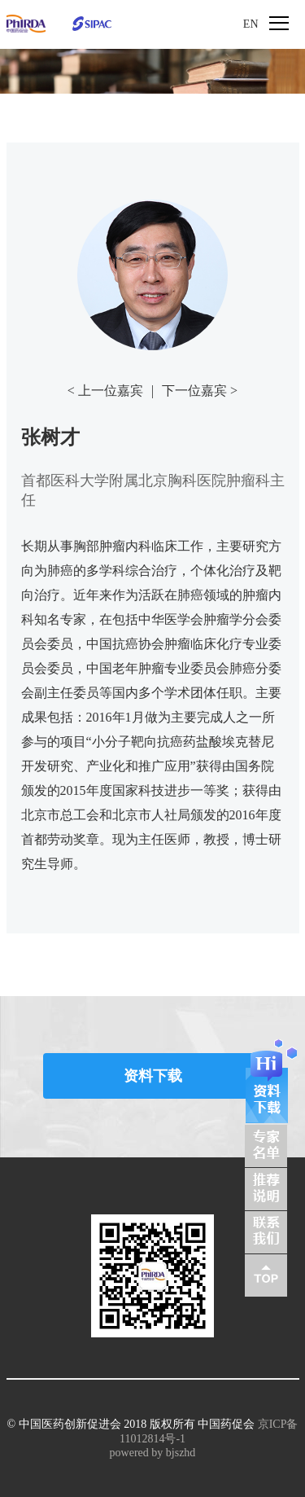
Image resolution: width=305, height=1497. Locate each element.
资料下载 (153, 1076)
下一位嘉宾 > (199, 390)
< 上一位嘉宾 (105, 390)
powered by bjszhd (153, 1453)
